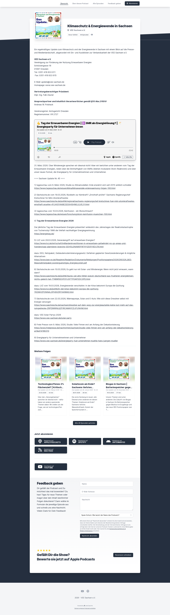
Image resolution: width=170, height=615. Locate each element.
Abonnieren (132, 3)
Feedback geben (114, 3)
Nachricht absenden (89, 536)
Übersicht (64, 3)
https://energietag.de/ (44, 234)
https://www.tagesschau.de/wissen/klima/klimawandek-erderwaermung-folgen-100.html (74, 188)
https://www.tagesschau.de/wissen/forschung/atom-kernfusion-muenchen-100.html (73, 214)
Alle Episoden (98, 3)
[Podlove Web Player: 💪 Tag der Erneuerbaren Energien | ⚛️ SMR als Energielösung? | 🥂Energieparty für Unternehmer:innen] (85, 147)
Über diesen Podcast (80, 3)
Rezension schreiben (123, 555)
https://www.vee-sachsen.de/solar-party (53, 318)
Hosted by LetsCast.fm (85, 605)
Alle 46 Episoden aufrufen (85, 423)
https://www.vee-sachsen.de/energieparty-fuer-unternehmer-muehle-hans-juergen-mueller (76, 341)
